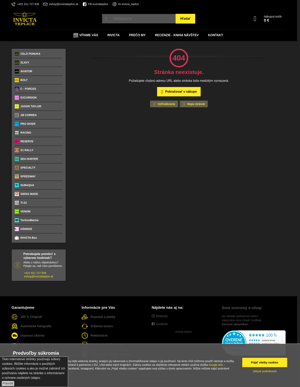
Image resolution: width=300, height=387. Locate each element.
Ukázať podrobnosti (264, 371)
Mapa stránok (193, 104)
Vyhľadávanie (164, 104)
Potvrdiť (8, 383)
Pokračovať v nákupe (178, 91)
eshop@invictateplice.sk (38, 276)
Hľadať (185, 18)
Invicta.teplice (183, 331)
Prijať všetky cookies (264, 362)
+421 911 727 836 (35, 272)
